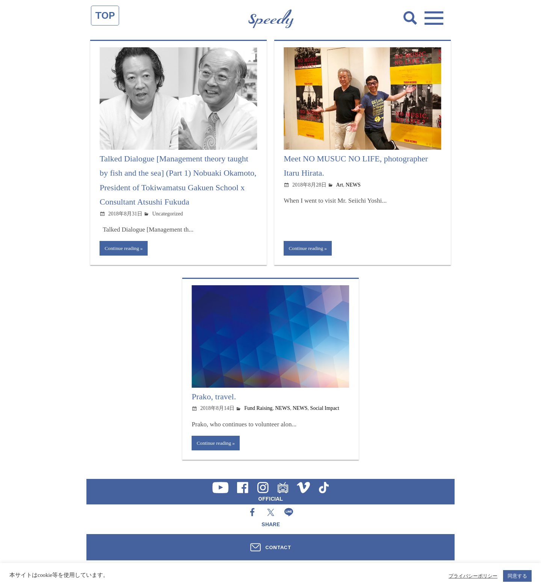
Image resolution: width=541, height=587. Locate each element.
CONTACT (278, 547)
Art (339, 185)
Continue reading (123, 248)
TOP (105, 15)
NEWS (353, 185)
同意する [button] (517, 576)
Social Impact (324, 409)
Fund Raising (258, 409)
